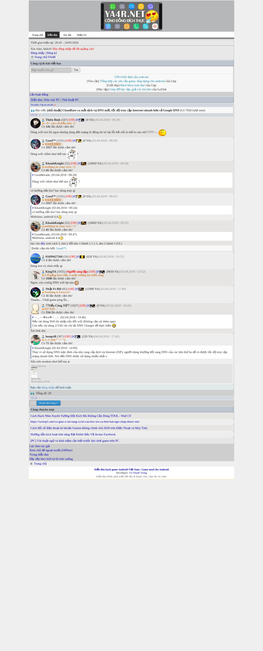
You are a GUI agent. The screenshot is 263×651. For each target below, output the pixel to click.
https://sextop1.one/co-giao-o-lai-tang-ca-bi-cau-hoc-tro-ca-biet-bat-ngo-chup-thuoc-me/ (85, 421)
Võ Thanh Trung (138, 472)
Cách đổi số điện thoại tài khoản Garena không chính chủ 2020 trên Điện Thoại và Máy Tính (88, 428)
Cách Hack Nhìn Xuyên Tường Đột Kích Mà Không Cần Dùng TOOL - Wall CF (80, 415)
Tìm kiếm (34, 105)
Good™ (61, 248)
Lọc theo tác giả (39, 446)
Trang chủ (37, 35)
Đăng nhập (37, 53)
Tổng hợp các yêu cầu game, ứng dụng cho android (132, 81)
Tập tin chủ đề (46, 105)
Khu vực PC (52, 99)
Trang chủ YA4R (44, 57)
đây (43, 243)
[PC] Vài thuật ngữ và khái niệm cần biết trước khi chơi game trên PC (74, 440)
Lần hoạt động (39, 94)
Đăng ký (51, 53)
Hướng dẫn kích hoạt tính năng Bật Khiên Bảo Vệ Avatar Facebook (73, 434)
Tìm (76, 70)
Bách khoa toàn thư (132, 85)
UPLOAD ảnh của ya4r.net (131, 77)
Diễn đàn (36, 99)
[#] (77, 119)
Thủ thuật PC (70, 99)
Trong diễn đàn (39, 454)
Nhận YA (82, 35)
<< (32, 115)
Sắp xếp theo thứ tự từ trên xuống (51, 458)
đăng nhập (48, 387)
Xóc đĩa (67, 35)
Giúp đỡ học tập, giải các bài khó (130, 89)
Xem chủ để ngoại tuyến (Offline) (50, 450)
